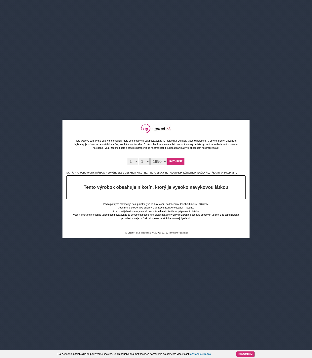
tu (235, 173)
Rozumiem (245, 353)
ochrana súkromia (200, 353)
